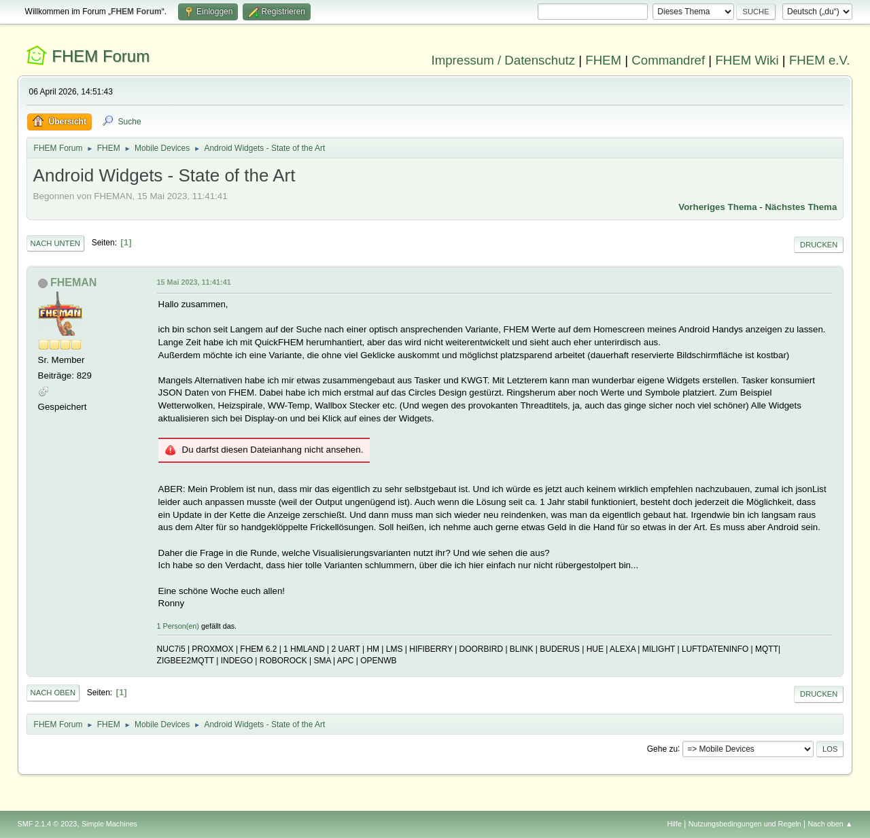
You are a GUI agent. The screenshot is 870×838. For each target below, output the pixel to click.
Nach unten (55, 243)
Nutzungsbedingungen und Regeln (745, 824)
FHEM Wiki (746, 60)
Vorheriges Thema (717, 207)
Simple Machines (109, 824)
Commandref (668, 60)
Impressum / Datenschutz (504, 60)
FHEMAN (73, 282)
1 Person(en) (178, 626)
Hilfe (674, 824)
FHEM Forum (101, 56)
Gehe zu (662, 748)
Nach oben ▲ (830, 824)
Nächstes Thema (801, 207)
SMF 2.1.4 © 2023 (47, 824)
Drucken (818, 245)
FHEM (603, 60)
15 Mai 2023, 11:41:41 (194, 282)
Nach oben (53, 692)
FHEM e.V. (819, 60)
